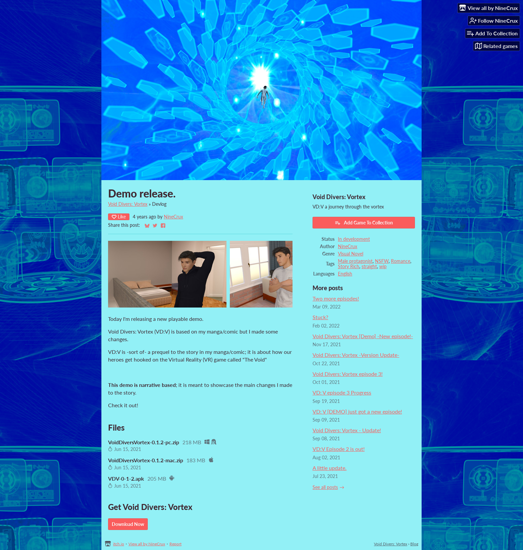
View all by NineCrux (146, 543)
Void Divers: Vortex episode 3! (348, 374)
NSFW (382, 261)
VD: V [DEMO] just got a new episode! (357, 411)
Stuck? (320, 317)
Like (119, 216)
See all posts (325, 487)
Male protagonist (355, 261)
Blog (414, 543)
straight (369, 266)
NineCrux (173, 216)
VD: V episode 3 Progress (342, 392)
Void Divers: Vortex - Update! (347, 430)
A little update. (330, 468)
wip (383, 266)
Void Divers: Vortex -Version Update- (356, 355)
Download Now (128, 524)
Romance (400, 261)
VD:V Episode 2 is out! (339, 449)
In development (354, 239)
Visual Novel (350, 253)
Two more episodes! (336, 298)
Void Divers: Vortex (127, 204)
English (345, 274)
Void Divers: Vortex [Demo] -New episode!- (363, 336)
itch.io (118, 543)
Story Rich (348, 266)
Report (175, 543)
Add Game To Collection (364, 223)
